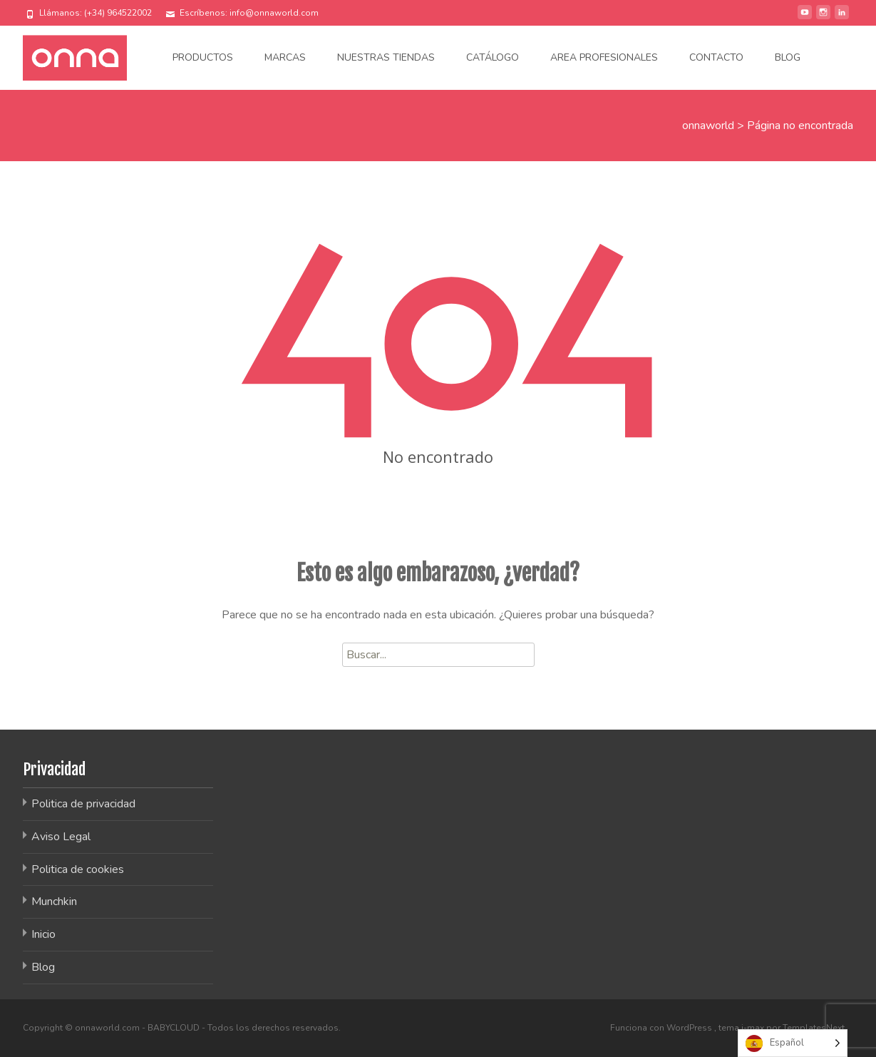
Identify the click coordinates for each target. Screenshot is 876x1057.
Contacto (716, 57)
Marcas (285, 57)
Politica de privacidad (83, 804)
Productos (202, 57)
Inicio (43, 934)
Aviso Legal (61, 836)
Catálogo (492, 57)
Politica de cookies (77, 869)
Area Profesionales (604, 57)
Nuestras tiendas (386, 57)
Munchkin (54, 901)
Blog (787, 57)
